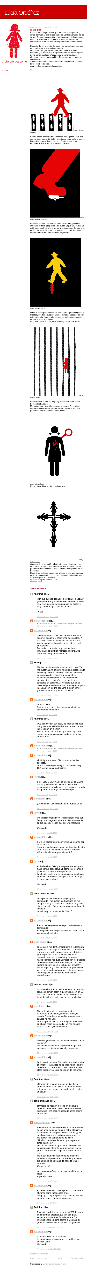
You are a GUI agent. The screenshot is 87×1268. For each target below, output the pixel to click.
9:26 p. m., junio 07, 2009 (47, 1203)
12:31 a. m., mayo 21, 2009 (47, 658)
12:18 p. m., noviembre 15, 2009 (49, 1227)
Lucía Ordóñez (21, 12)
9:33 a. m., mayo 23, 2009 (47, 857)
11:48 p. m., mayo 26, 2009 (47, 1053)
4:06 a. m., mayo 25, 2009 (47, 980)
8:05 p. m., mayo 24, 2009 (47, 916)
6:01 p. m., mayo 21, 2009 (47, 751)
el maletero (39, 798)
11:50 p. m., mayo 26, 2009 (47, 1075)
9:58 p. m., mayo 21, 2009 (47, 795)
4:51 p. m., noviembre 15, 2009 (49, 1249)
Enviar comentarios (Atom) (54, 1264)
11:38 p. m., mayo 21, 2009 (47, 809)
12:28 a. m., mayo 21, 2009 (47, 626)
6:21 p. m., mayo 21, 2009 (47, 773)
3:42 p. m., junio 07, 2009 (47, 1181)
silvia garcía (40, 942)
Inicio (60, 1258)
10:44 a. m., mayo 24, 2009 (47, 889)
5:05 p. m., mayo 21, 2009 (47, 742)
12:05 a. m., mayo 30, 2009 (47, 1097)
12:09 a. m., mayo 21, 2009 (47, 617)
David (37, 812)
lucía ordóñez (41, 621)
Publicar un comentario (39, 1254)
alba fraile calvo (42, 1122)
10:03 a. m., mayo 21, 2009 (47, 695)
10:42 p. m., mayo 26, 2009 (47, 1031)
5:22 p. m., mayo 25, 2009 (47, 1002)
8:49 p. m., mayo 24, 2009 (47, 938)
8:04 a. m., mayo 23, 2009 (47, 833)
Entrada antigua (78, 1258)
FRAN (37, 777)
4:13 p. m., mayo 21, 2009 (47, 715)
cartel (40, 581)
